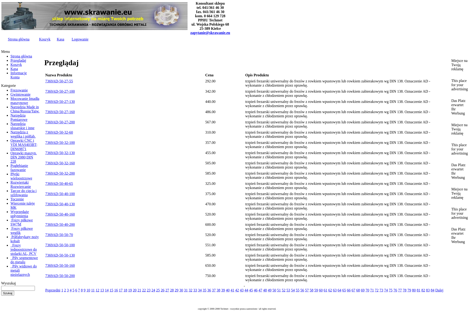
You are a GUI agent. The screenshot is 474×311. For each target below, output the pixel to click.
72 (377, 290)
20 (135, 290)
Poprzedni (53, 290)
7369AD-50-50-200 (60, 276)
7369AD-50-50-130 (60, 255)
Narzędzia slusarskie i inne (22, 126)
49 (270, 290)
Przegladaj (18, 60)
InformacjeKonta (18, 75)
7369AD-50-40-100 (60, 194)
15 (111, 290)
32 (190, 290)
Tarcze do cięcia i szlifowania (23, 193)
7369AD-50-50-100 (60, 245)
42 (237, 290)
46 (256, 290)
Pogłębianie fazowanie (19, 168)
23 (149, 290)
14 (107, 290)
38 (218, 290)
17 (121, 290)
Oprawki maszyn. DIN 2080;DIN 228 (23, 157)
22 (144, 290)
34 (200, 290)
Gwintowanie (20, 94)
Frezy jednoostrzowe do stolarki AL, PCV (23, 249)
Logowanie (80, 39)
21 (139, 290)
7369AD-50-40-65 (59, 184)
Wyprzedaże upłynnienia (19, 214)
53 (288, 290)
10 (88, 290)
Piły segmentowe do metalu (24, 260)
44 (246, 290)
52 (284, 290)
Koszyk (44, 39)
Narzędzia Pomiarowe (18, 117)
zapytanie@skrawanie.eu (210, 33)
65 (344, 290)
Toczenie (17, 199)
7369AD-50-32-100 (60, 143)
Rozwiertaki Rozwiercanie (20, 184)
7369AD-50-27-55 (59, 81)
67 (353, 290)
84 (432, 290)
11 (92, 290)
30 (181, 290)
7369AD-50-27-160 (60, 112)
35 (204, 290)
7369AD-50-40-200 (60, 224)
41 (232, 290)
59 (316, 290)
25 (158, 290)
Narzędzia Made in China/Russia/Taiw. (25, 109)
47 (260, 290)
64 (339, 290)
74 (386, 290)
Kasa (60, 39)
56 (302, 290)
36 (209, 290)
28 (172, 290)
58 (311, 290)
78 (405, 290)
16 (116, 290)
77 (400, 290)
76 (395, 290)
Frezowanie (19, 90)
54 (293, 290)
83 (428, 290)
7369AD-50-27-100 (60, 91)
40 (228, 290)
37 (214, 290)
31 (186, 290)
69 (363, 290)
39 (223, 290)
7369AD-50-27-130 (60, 102)
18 (125, 290)
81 (418, 290)
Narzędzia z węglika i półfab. (23, 134)
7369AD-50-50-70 (59, 235)
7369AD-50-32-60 (59, 132)
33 (195, 290)
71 (372, 290)
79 (409, 290)
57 (307, 290)
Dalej (439, 290)
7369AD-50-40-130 (60, 204)
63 (335, 290)
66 (349, 290)
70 (367, 290)
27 (167, 290)
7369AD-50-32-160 (60, 163)
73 (381, 290)
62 (330, 290)
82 (423, 290)
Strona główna (19, 39)
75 (391, 290)
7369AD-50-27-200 (60, 122)
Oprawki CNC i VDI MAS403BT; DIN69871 (23, 145)
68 (358, 290)
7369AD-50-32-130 (60, 153)
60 (321, 290)
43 (242, 290)
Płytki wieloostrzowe (21, 176)
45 (251, 290)
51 (279, 290)
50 (274, 290)
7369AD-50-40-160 (60, 214)
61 (325, 290)
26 (163, 290)
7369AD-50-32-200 (60, 173)
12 (97, 290)
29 (176, 290)
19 (130, 290)
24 (153, 290)
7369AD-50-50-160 (60, 265)
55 (297, 290)
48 (265, 290)
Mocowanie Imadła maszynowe (24, 101)
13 (102, 290)
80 (414, 290)
